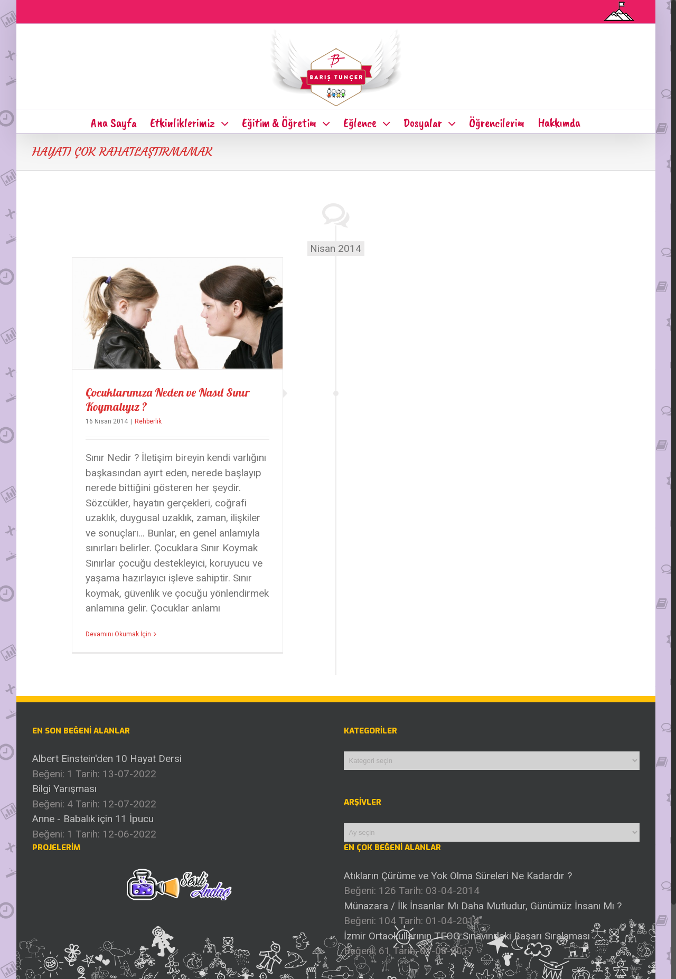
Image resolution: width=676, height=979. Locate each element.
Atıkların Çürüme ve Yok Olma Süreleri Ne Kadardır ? (458, 875)
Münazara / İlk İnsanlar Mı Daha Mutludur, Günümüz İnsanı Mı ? (483, 905)
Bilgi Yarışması (64, 788)
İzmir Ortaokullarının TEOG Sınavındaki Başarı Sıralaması (467, 935)
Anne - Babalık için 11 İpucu (93, 818)
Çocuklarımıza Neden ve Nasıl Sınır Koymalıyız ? (167, 398)
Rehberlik (148, 421)
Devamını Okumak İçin (118, 633)
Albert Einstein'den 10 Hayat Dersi (107, 758)
